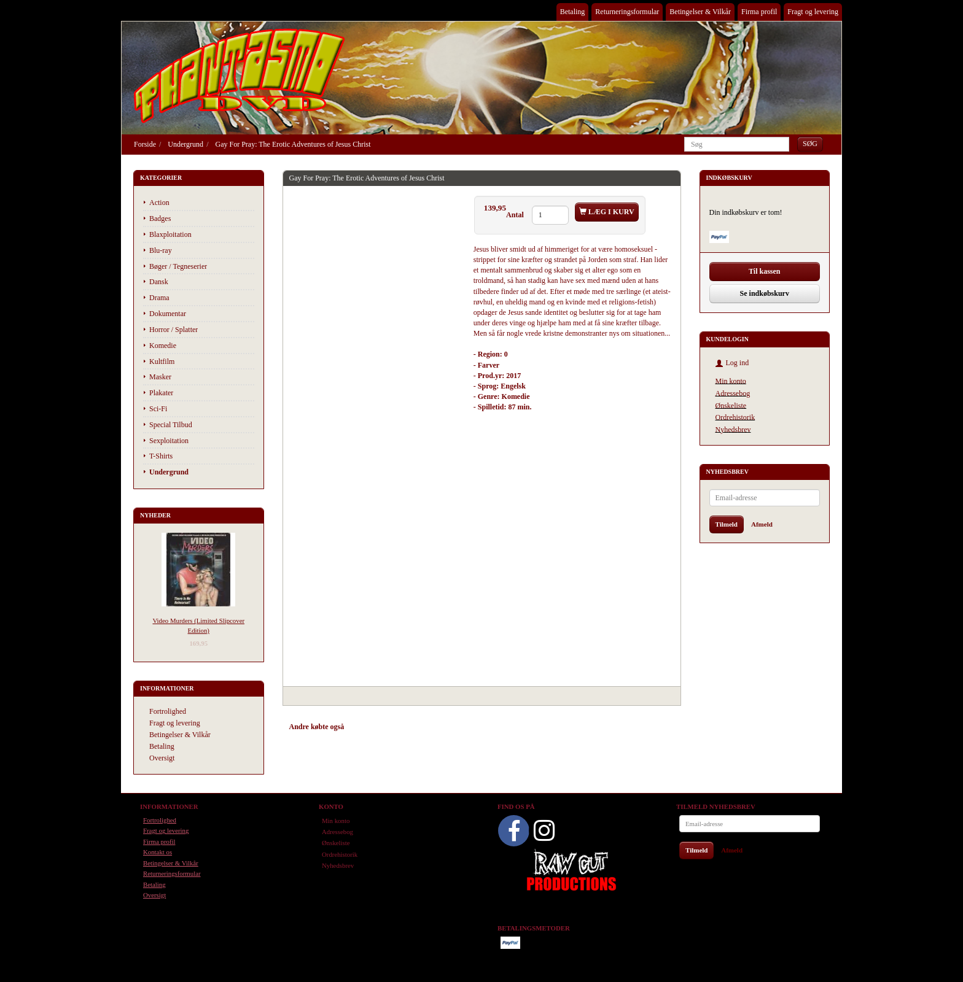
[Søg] (810, 144)
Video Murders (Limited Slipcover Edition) (198, 625)
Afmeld (762, 524)
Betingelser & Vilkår (700, 11)
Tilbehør (420, 726)
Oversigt (161, 758)
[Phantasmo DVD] (239, 75)
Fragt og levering (812, 11)
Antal (516, 215)
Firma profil (759, 11)
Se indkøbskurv (764, 293)
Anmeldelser (464, 726)
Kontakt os (157, 852)
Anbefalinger (375, 726)
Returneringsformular (627, 11)
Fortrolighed (167, 711)
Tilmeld (726, 524)
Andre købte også (317, 726)
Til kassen (764, 271)
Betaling (572, 11)
